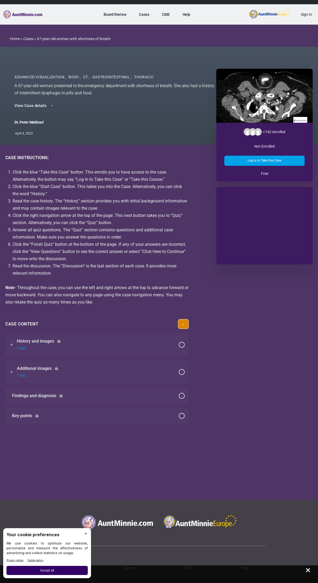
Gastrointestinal (111, 77)
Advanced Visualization (39, 77)
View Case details (34, 105)
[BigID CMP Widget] (47, 554)
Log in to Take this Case (264, 160)
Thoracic (144, 77)
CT (86, 77)
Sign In (306, 14)
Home (15, 39)
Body (74, 77)
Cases (28, 39)
